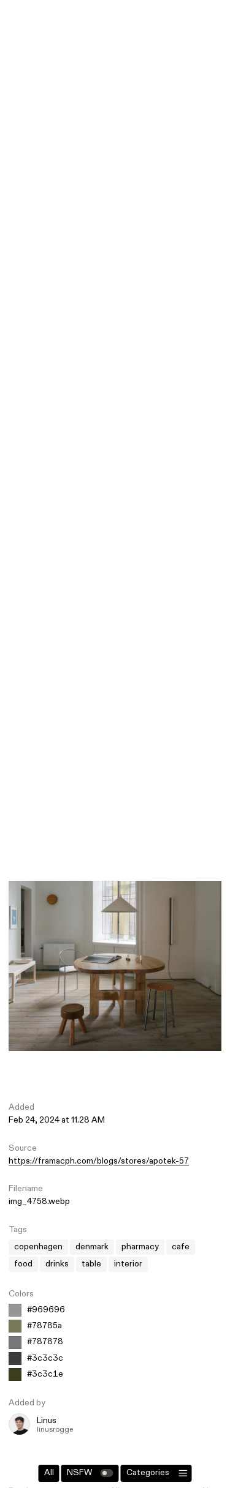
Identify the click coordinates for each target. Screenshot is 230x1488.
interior (128, 1264)
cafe (181, 1247)
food (23, 1264)
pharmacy (140, 1247)
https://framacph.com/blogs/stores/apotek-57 (99, 1161)
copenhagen (38, 1247)
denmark (92, 1247)
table (91, 1264)
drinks (57, 1264)
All (49, 1472)
